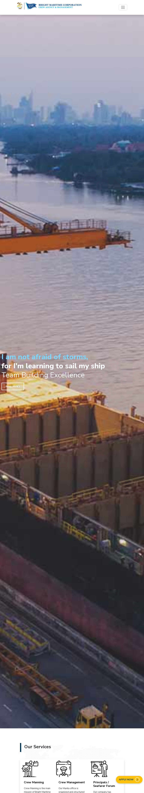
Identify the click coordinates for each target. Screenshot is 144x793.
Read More (13, 386)
